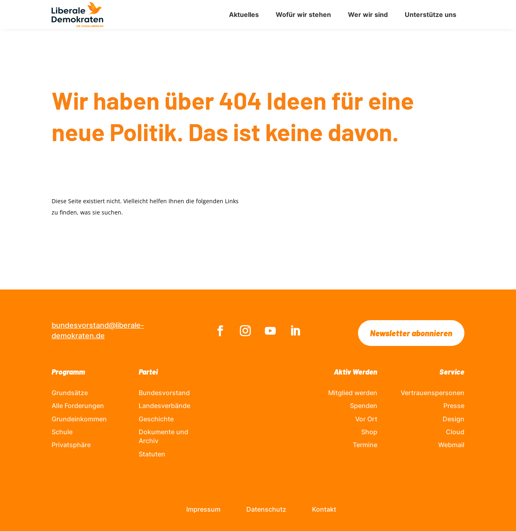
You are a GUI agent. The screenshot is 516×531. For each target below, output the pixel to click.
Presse (453, 406)
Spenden (363, 406)
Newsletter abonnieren (411, 333)
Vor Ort (366, 419)
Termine (365, 445)
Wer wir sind (368, 14)
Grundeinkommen (79, 419)
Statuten (152, 454)
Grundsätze (70, 393)
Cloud (455, 432)
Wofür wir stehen (303, 14)
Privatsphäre (71, 445)
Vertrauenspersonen (432, 393)
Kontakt (324, 509)
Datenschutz (266, 509)
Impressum (203, 509)
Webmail (451, 445)
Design (453, 419)
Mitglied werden (352, 393)
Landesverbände (164, 406)
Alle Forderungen (78, 406)
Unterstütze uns (430, 14)
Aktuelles (244, 14)
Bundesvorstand (164, 393)
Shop (369, 432)
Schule (62, 432)
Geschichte (156, 419)
